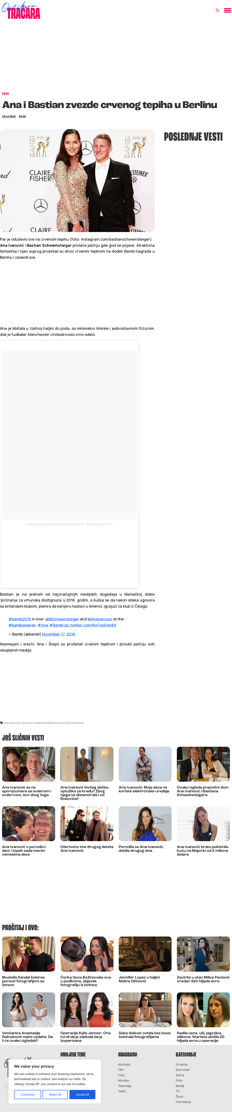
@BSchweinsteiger (62, 618)
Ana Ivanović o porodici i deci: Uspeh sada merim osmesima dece (24, 851)
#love (42, 625)
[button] (217, 10)
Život (179, 1097)
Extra (180, 1075)
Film (121, 1070)
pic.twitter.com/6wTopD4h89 (90, 625)
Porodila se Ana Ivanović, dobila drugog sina (141, 849)
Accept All (82, 1094)
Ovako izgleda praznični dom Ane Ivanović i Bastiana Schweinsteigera (202, 791)
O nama (182, 1064)
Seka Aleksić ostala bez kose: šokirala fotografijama (145, 1035)
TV (178, 1091)
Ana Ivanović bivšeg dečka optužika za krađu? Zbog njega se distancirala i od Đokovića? (84, 793)
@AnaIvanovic (100, 618)
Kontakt (124, 1064)
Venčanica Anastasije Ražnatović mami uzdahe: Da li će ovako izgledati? (27, 1037)
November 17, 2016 (58, 634)
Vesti (121, 1091)
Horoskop (183, 1102)
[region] (54, 1081)
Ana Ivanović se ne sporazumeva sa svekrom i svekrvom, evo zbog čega (26, 791)
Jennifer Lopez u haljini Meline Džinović (139, 979)
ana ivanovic (12, 723)
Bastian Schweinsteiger (37, 723)
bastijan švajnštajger (69, 723)
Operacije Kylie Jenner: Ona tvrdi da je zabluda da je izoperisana (85, 1037)
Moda (180, 1086)
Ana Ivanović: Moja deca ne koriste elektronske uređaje (144, 789)
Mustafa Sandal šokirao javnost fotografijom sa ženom (23, 981)
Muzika (123, 1080)
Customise (28, 1094)
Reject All (55, 1094)
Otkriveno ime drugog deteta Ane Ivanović (86, 849)
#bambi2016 (19, 618)
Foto (121, 1075)
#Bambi (56, 625)
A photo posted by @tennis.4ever (48, 524)
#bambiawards (22, 625)
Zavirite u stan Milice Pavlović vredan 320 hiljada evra (203, 979)
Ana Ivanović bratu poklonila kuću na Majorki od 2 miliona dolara (202, 851)
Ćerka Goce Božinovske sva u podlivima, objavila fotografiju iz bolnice (85, 981)
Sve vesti (183, 1070)
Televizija (124, 1086)
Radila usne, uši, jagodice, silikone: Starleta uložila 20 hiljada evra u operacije (200, 1037)
